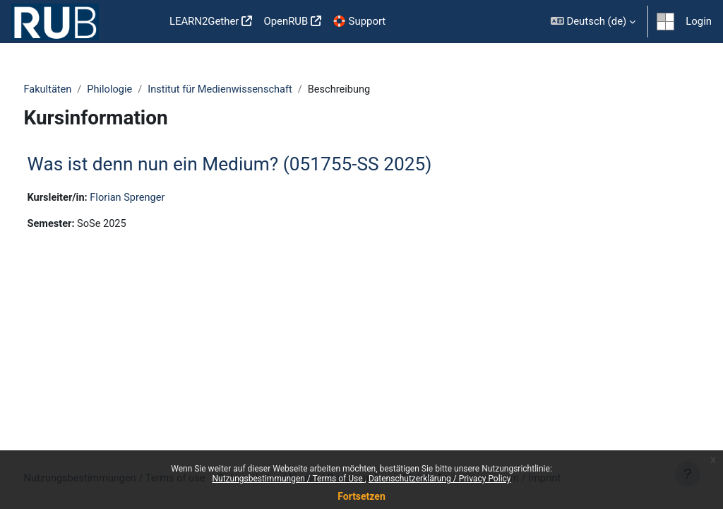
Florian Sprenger (156, 198)
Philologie (138, 89)
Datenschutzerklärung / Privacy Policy (440, 479)
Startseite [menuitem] (141, 22)
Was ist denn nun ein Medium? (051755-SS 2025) (256, 164)
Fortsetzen (361, 496)
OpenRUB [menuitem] (285, 21)
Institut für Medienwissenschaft (251, 89)
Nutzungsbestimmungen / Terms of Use (288, 479)
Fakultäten (75, 89)
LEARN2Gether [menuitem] (204, 21)
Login (699, 21)
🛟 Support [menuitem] (359, 21)
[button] (593, 21)
